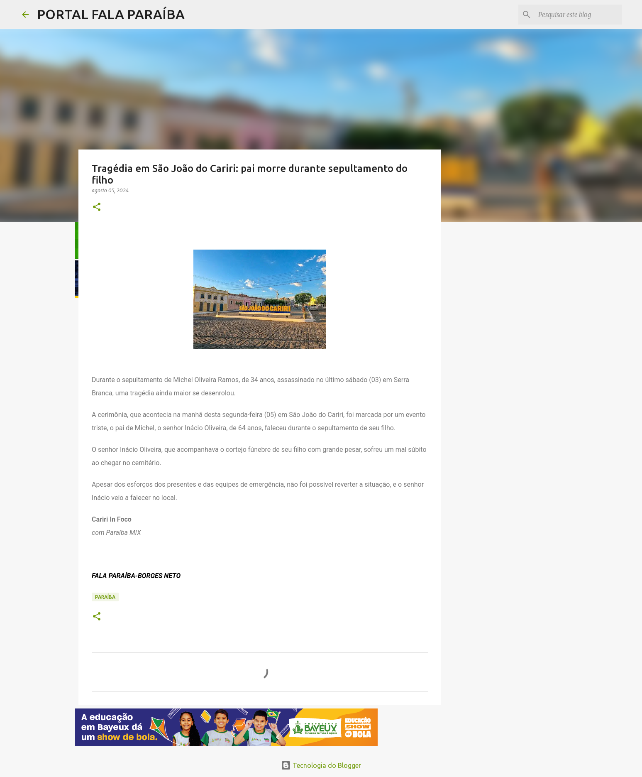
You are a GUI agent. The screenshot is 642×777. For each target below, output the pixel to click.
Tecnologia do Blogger (321, 765)
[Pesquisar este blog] (578, 15)
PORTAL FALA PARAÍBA (111, 14)
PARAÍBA (105, 597)
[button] (97, 207)
